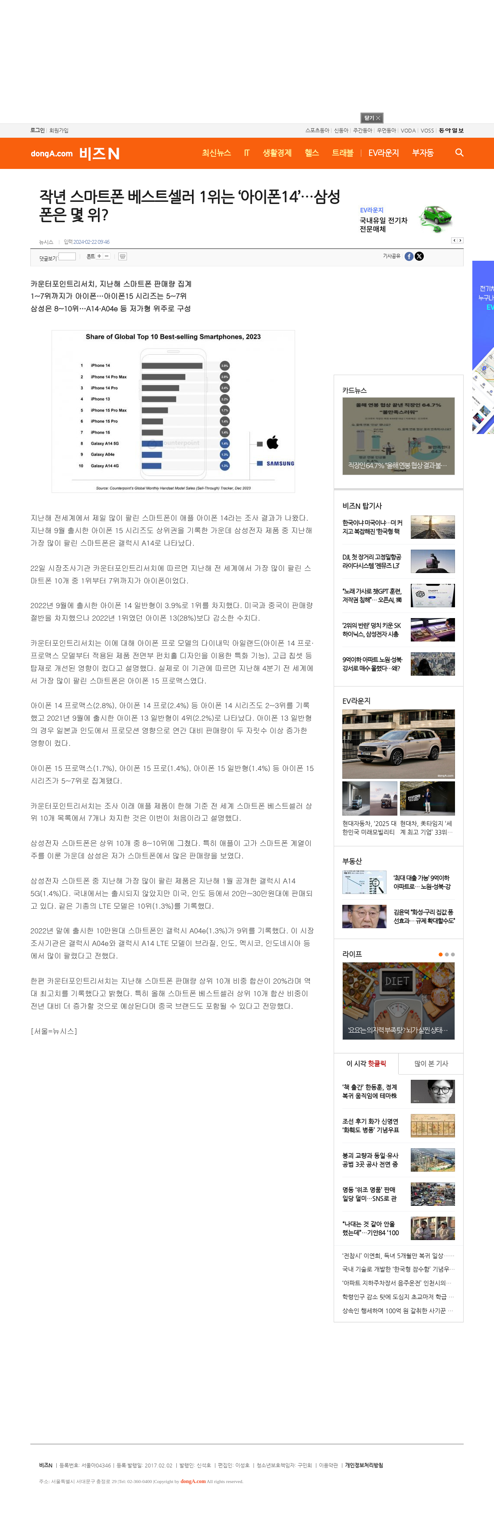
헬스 (312, 152)
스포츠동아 (317, 130)
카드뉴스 (354, 390)
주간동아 (362, 130)
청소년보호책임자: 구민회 (284, 1465)
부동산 (352, 861)
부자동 (423, 152)
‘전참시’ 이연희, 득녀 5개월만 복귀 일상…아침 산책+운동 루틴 (402, 1255)
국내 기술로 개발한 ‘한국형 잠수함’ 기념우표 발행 (402, 1269)
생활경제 (277, 152)
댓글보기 (48, 259)
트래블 (343, 152)
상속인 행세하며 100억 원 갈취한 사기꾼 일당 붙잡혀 (402, 1310)
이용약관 (328, 1465)
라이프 (352, 954)
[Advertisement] (235, 60)
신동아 (341, 130)
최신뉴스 (216, 152)
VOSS (427, 130)
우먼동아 (386, 130)
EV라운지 (383, 152)
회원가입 (58, 130)
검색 (459, 152)
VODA (408, 130)
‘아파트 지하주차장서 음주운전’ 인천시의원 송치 (402, 1282)
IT (247, 152)
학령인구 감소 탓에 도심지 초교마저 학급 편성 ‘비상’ (402, 1296)
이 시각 (366, 1063)
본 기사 (431, 1063)
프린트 (122, 256)
